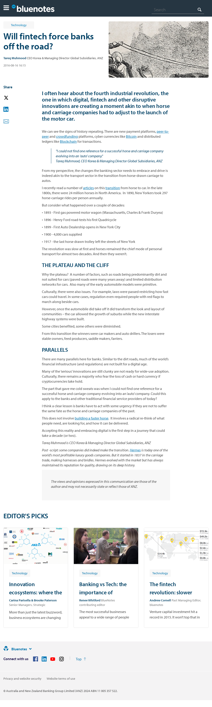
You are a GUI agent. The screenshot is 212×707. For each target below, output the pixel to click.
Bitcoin (131, 136)
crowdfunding (67, 136)
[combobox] (178, 9)
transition (112, 188)
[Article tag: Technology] (19, 573)
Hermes (135, 450)
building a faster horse (91, 418)
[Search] (178, 9)
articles (88, 188)
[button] (6, 8)
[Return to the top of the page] (81, 658)
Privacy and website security (22, 678)
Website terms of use (61, 678)
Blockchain (68, 141)
